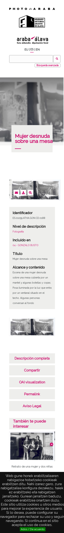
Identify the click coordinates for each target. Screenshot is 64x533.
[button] (51, 444)
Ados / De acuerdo (33, 529)
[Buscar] (31, 59)
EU (26, 49)
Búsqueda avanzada (48, 65)
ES (32, 49)
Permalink (32, 394)
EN (38, 49)
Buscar (56, 59)
